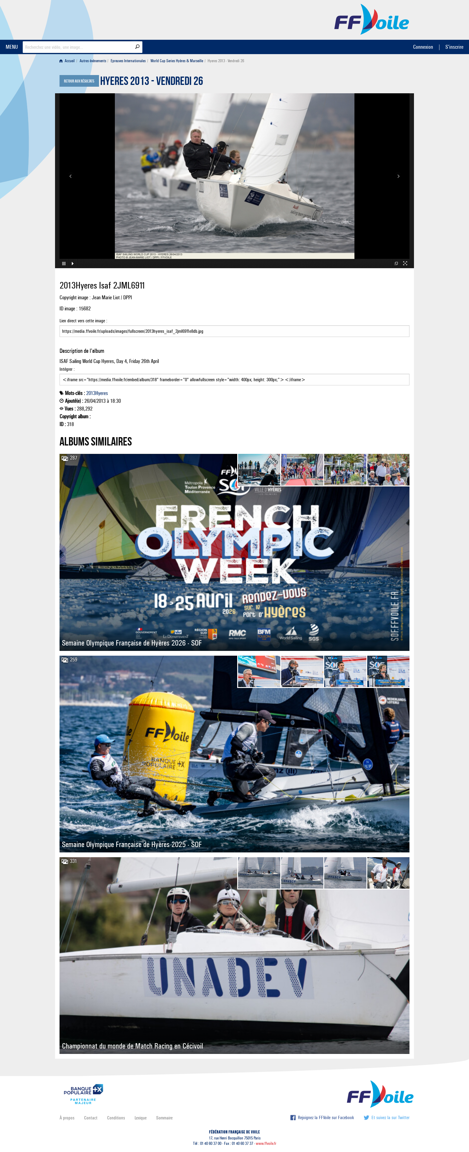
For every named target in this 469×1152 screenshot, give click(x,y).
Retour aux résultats (79, 81)
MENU (12, 46)
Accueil (67, 60)
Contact (91, 1118)
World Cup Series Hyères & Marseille (176, 60)
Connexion (423, 46)
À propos (67, 1118)
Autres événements (93, 60)
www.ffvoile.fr (266, 1143)
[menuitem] (68, 60)
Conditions (116, 1118)
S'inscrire (454, 46)
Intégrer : (234, 375)
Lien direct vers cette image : (234, 327)
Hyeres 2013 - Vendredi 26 (151, 83)
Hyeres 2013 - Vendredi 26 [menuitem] (226, 60)
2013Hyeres (97, 393)
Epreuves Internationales (128, 60)
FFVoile (371, 19)
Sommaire (164, 1118)
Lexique (141, 1118)
